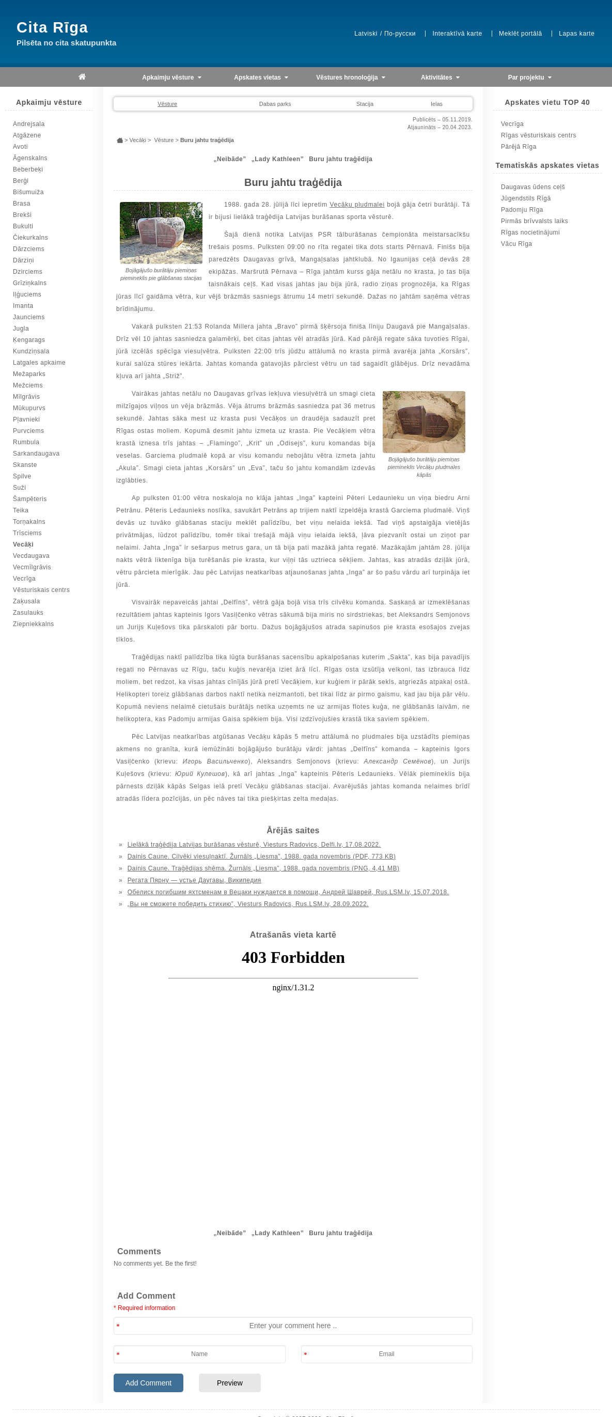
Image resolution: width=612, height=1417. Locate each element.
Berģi (21, 180)
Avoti (20, 146)
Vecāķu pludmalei (356, 204)
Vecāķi (23, 544)
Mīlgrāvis (26, 396)
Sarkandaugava (36, 453)
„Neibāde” (229, 159)
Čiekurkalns (30, 237)
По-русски (400, 33)
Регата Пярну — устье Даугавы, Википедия (194, 880)
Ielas (437, 104)
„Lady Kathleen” (278, 159)
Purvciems (28, 430)
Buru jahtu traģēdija (340, 159)
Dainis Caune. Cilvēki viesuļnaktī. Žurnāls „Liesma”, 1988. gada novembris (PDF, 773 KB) (262, 856)
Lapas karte (576, 33)
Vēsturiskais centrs (41, 590)
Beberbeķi (28, 169)
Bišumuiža (28, 192)
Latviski (366, 33)
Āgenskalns (30, 158)
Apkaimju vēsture (171, 78)
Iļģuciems (27, 294)
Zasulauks (28, 612)
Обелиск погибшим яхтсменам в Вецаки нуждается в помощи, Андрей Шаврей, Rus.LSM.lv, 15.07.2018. (288, 892)
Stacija (364, 104)
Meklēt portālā (520, 33)
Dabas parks (275, 104)
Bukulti (23, 226)
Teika (21, 510)
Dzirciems (27, 271)
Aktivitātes (440, 78)
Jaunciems (29, 317)
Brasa (21, 203)
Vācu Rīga (516, 243)
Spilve (22, 476)
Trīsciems (27, 533)
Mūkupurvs (29, 408)
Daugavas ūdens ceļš (533, 187)
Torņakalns (29, 521)
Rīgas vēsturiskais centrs (538, 135)
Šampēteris (30, 499)
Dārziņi (23, 260)
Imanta (23, 305)
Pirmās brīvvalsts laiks (534, 221)
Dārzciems (28, 249)
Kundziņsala (31, 351)
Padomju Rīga (522, 209)
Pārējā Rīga (519, 146)
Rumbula (26, 442)
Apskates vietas (261, 78)
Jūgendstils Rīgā (526, 198)
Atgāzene (27, 135)
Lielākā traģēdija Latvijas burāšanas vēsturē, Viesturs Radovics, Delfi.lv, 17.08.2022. (254, 844)
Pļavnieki (26, 419)
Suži (19, 487)
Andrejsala (29, 124)
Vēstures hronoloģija (350, 78)
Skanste (25, 465)
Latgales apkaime (39, 362)
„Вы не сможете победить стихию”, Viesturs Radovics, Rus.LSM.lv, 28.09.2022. (248, 904)
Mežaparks (29, 374)
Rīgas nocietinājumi (530, 232)
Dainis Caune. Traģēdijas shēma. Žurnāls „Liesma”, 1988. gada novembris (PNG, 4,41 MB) (264, 868)
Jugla (21, 328)
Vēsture (167, 104)
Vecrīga (24, 578)
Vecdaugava (31, 555)
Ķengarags (29, 340)
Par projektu (530, 78)
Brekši (22, 215)
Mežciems (28, 385)
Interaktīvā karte (457, 33)
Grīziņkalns (30, 283)
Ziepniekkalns (33, 624)
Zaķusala (26, 601)
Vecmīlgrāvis (32, 567)
